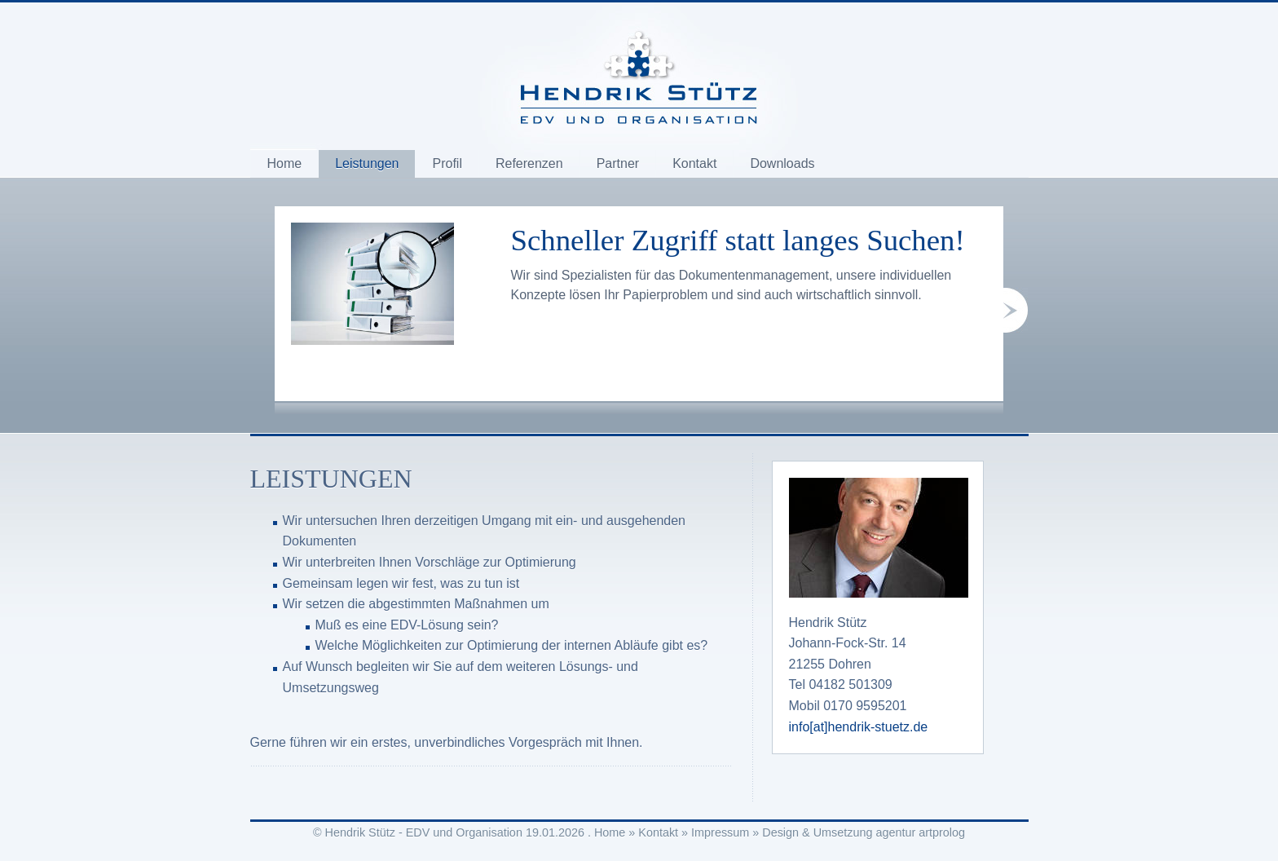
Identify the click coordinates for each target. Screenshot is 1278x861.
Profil (446, 163)
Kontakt (694, 163)
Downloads (782, 163)
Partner (618, 163)
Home (284, 163)
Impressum (720, 832)
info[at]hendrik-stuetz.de (858, 727)
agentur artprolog (920, 832)
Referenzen (529, 163)
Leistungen (367, 163)
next (1015, 310)
